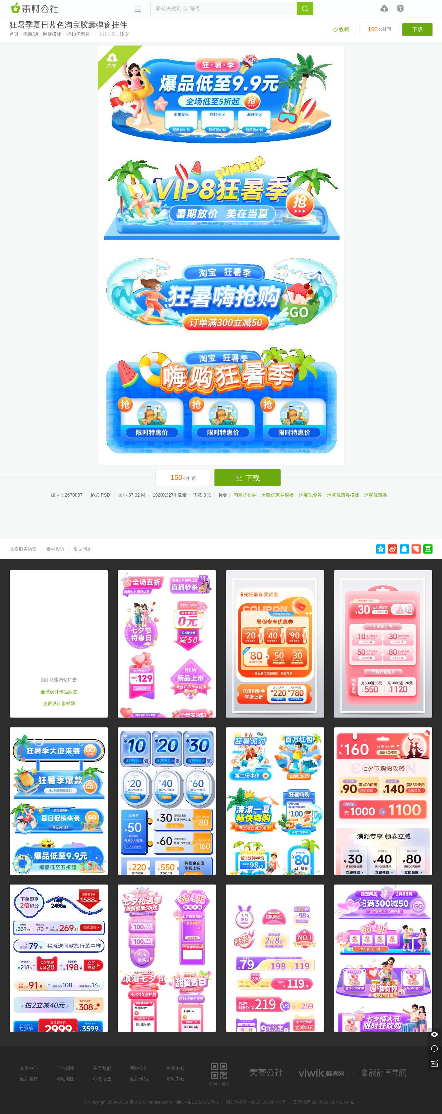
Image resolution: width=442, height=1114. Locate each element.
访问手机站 (219, 1073)
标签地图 (102, 1078)
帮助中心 (175, 1078)
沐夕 (124, 34)
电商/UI (30, 34)
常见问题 (82, 549)
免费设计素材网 (59, 703)
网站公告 (139, 1068)
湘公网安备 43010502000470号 (256, 1102)
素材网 (35, 8)
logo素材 (322, 1072)
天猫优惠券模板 (278, 495)
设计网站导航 (384, 1072)
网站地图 (65, 1078)
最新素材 (29, 1078)
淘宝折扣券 (244, 495)
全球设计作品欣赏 (59, 691)
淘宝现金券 (310, 495)
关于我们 (102, 1068)
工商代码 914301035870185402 (323, 1102)
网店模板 (52, 34)
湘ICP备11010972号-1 (197, 1102)
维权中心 (175, 1068)
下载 (417, 29)
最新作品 (139, 1078)
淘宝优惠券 (375, 495)
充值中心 (29, 1068)
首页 (14, 34)
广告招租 (65, 1068)
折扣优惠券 (78, 34)
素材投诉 (55, 549)
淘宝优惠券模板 (343, 495)
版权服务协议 (23, 549)
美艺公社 (266, 1072)
